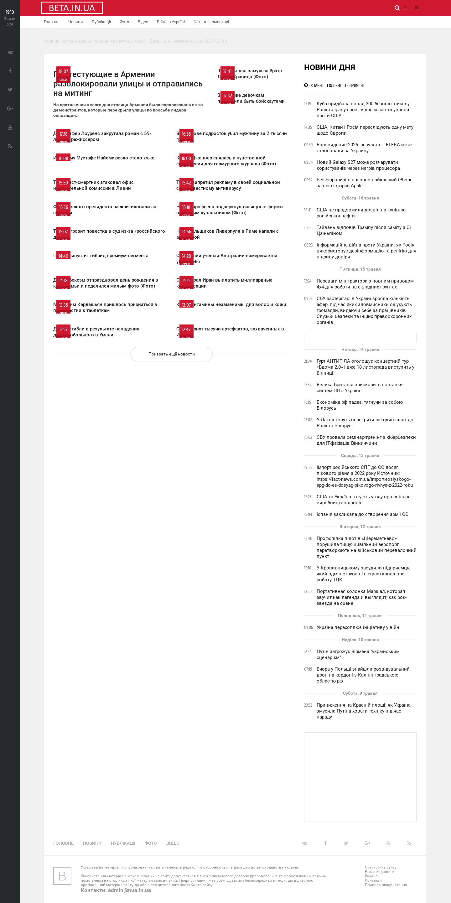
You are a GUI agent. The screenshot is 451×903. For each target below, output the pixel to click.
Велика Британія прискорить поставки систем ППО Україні (360, 387)
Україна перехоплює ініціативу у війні (359, 627)
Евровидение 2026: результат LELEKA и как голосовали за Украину (365, 147)
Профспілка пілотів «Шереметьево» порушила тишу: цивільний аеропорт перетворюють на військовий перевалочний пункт (367, 547)
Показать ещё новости (171, 353)
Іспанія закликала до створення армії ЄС (362, 514)
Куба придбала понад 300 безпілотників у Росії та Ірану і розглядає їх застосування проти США (363, 109)
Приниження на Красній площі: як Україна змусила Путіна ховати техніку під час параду (364, 711)
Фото (124, 21)
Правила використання (386, 885)
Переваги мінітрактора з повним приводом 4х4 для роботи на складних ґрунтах (365, 284)
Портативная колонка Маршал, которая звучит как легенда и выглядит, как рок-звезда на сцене (362, 597)
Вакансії (372, 876)
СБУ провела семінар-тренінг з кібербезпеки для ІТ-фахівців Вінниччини (366, 440)
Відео (143, 21)
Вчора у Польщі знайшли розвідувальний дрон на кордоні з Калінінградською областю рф (363, 675)
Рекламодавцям (379, 871)
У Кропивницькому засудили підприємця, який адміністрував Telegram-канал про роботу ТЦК (363, 574)
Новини (75, 21)
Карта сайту (202, 885)
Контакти (373, 880)
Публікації (101, 21)
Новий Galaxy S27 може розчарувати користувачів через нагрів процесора (358, 165)
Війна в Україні (171, 21)
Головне (52, 21)
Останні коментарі (211, 21)
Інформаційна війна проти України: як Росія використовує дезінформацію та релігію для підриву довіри (366, 251)
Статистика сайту (381, 867)
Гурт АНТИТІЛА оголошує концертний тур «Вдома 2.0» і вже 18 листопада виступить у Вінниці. (365, 367)
